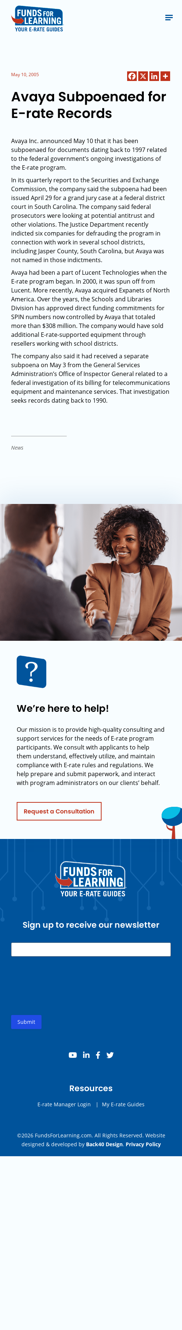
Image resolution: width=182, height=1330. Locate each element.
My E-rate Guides (123, 1106)
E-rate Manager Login (64, 1106)
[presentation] (67, 993)
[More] (165, 76)
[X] (143, 76)
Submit (26, 1024)
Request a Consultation (59, 813)
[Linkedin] (154, 76)
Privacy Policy (143, 1144)
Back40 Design (104, 1144)
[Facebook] (132, 76)
